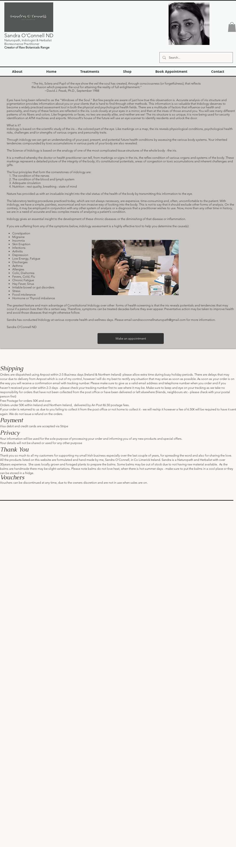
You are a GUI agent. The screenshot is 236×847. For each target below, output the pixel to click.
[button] (232, 27)
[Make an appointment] (131, 338)
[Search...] (196, 57)
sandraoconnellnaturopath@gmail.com (159, 320)
